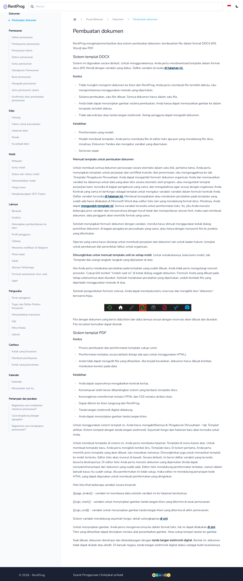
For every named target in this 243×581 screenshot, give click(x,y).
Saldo (15, 261)
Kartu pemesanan (22, 63)
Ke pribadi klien (20, 144)
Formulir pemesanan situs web (29, 274)
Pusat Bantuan (94, 19)
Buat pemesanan (21, 77)
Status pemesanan (22, 57)
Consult (219, 575)
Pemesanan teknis (22, 50)
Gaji (14, 321)
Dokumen (118, 19)
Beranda (16, 211)
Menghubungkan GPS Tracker (29, 194)
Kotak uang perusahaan (25, 364)
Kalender (17, 381)
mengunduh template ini (97, 206)
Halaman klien (20, 130)
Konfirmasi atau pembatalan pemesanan (28, 98)
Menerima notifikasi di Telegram (30, 247)
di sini (164, 519)
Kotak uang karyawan (24, 351)
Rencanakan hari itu (23, 388)
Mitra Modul (19, 328)
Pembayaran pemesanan (26, 44)
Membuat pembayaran (24, 358)
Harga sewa (18, 187)
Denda (15, 137)
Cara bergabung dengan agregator (25, 417)
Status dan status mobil (25, 174)
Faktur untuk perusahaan (26, 124)
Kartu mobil (18, 167)
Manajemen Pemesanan (25, 70)
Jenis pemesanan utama (25, 90)
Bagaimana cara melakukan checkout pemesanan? (27, 407)
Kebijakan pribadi (112, 575)
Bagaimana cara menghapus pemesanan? (28, 427)
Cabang (16, 241)
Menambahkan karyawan (26, 314)
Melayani (17, 161)
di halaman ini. (173, 68)
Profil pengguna (21, 234)
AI (211, 575)
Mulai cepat (18, 254)
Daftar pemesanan (22, 37)
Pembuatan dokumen (24, 20)
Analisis (16, 217)
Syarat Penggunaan (86, 575)
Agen (15, 280)
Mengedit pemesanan (24, 83)
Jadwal (16, 334)
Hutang (16, 117)
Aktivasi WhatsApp (23, 267)
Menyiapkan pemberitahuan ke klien (29, 226)
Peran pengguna (21, 297)
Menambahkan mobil (24, 180)
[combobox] (125, 6)
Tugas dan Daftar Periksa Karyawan (26, 306)
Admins (204, 575)
